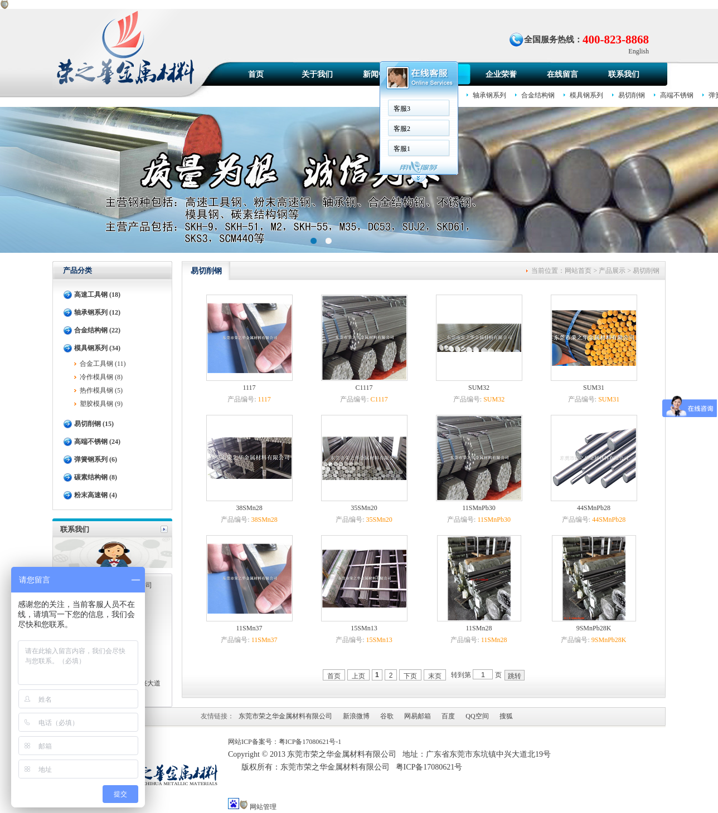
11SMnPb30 (479, 508)
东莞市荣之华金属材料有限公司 (285, 716)
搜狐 (506, 716)
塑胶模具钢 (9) (101, 404)
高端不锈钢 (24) (97, 441)
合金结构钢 (538, 95)
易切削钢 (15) (94, 424)
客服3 (402, 108)
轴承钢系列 (489, 95)
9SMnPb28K (594, 628)
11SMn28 (479, 628)
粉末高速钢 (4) (95, 495)
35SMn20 (364, 508)
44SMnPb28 (593, 508)
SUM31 (593, 387)
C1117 (363, 387)
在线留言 (562, 74)
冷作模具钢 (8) (101, 377)
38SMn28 (249, 508)
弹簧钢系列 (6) (95, 459)
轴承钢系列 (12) (97, 312)
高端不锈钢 (676, 95)
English (638, 51)
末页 (435, 676)
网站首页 (578, 271)
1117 (248, 387)
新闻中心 (378, 74)
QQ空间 (476, 716)
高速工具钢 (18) (97, 294)
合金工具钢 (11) (103, 364)
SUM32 (478, 387)
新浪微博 (356, 716)
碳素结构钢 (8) (95, 477)
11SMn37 (249, 628)
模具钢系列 (586, 95)
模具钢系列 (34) (97, 348)
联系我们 (623, 74)
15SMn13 (364, 628)
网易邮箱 (417, 716)
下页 (410, 676)
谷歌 (387, 716)
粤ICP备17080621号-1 (310, 742)
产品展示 (612, 271)
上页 (358, 676)
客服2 (402, 129)
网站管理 (263, 807)
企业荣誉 (501, 74)
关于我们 (317, 74)
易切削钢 (631, 95)
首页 (256, 74)
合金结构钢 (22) (97, 330)
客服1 (402, 149)
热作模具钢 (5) (101, 390)
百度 (448, 716)
